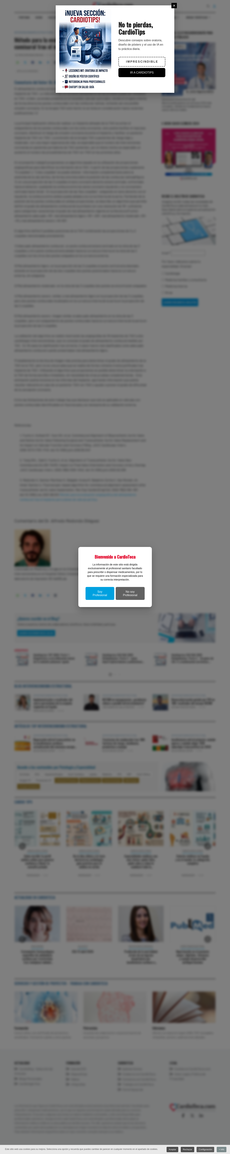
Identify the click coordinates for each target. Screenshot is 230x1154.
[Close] (174, 5)
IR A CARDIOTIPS (142, 72)
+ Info (221, 1149)
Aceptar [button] (172, 1149)
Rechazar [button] (187, 1149)
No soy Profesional (130, 593)
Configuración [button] (205, 1149)
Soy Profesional (100, 593)
